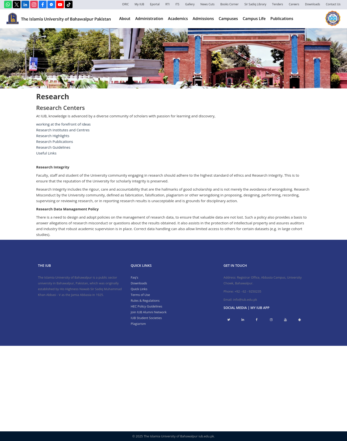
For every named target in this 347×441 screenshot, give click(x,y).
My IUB (139, 4)
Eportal (155, 4)
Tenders (277, 4)
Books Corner (229, 4)
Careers (294, 4)
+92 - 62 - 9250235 (247, 291)
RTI (167, 4)
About (124, 18)
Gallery (189, 4)
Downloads (312, 4)
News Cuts (207, 4)
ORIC (125, 4)
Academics (178, 18)
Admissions (203, 18)
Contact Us (333, 4)
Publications (281, 18)
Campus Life (254, 18)
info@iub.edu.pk (245, 299)
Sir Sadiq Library (255, 4)
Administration (149, 18)
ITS (177, 4)
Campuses (228, 18)
